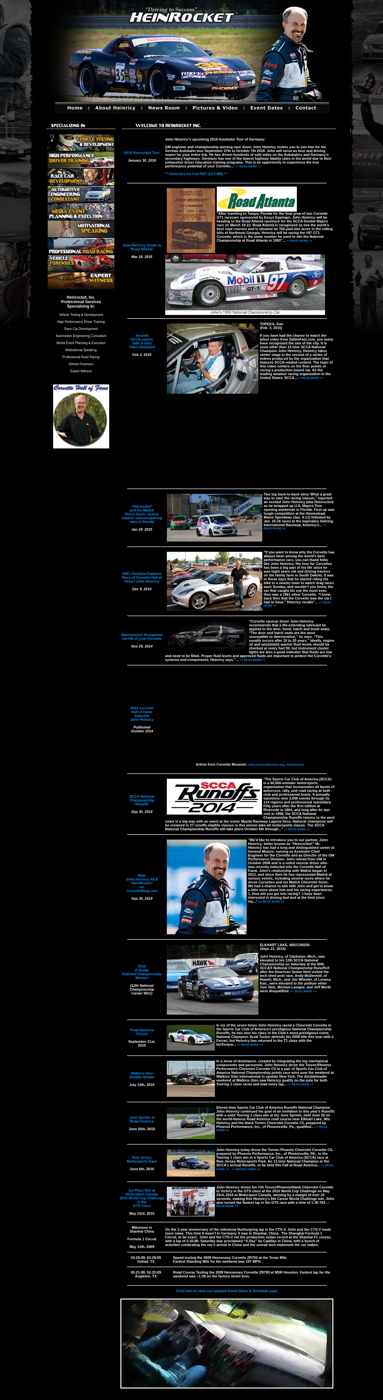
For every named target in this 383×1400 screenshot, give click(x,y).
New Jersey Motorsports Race (142, 1159)
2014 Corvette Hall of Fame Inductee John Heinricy (142, 713)
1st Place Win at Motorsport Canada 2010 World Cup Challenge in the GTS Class (142, 1198)
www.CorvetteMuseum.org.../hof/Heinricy (276, 764)
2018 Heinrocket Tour (141, 153)
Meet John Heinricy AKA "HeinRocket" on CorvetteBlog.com (142, 883)
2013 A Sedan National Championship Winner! (142, 972)
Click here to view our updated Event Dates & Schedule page (226, 1291)
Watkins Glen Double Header (141, 1075)
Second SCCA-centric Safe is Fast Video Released (142, 341)
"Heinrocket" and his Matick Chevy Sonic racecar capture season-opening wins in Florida (141, 514)
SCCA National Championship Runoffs (141, 800)
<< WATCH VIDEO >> (246, 1169)
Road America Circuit (142, 1032)
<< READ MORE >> (248, 166)
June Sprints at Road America (141, 1119)
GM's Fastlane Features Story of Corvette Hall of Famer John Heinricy (142, 577)
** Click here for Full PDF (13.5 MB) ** (196, 174)
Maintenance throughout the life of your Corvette (141, 636)
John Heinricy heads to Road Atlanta (141, 247)
